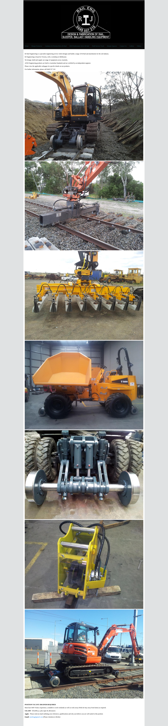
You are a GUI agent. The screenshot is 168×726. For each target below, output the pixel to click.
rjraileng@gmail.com (36, 717)
